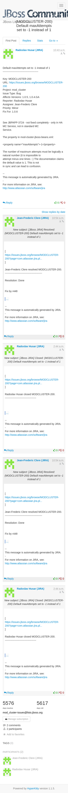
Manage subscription (16, 719)
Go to (53, 40)
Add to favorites (13, 734)
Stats (40, 40)
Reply (8, 202)
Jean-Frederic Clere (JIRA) (33, 218)
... (7, 298)
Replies (26, 40)
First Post (11, 40)
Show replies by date (53, 211)
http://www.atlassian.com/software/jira (24, 188)
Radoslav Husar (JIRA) (29, 50)
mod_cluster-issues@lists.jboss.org (23, 712)
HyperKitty (33, 788)
